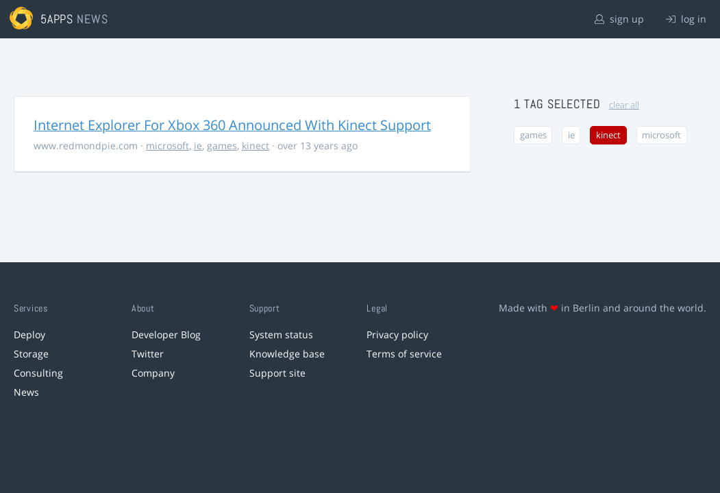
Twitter (148, 353)
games (222, 145)
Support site (277, 372)
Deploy (29, 334)
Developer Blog (166, 334)
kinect (255, 145)
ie (198, 145)
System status (281, 334)
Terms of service (404, 353)
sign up (619, 18)
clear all (624, 105)
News (26, 392)
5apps (57, 19)
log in (686, 18)
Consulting (38, 372)
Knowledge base (287, 353)
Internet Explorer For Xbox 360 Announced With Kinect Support (232, 125)
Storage (31, 353)
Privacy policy (397, 334)
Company (153, 372)
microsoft (167, 145)
